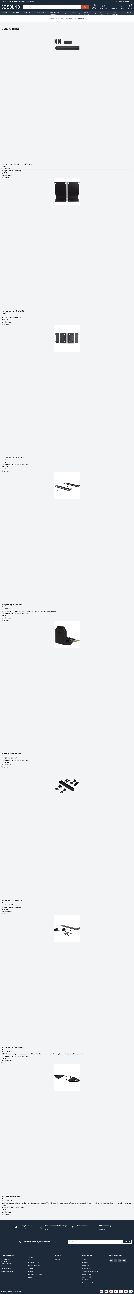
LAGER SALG (86, 1280)
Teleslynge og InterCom (90, 1271)
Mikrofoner (85, 1265)
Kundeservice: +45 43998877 (124, 1)
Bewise (20, 1291)
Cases (30, 1277)
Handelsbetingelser (34, 1263)
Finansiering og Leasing (35, 1274)
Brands (30, 1272)
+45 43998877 (6, 1268)
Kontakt (30, 1260)
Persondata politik (34, 1266)
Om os (30, 1257)
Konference (86, 1268)
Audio (84, 1260)
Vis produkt (5, 177)
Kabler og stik (86, 1274)
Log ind (57, 1260)
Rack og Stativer (87, 1277)
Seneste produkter (88, 1283)
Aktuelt (30, 1269)
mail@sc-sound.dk (7, 1272)
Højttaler (85, 1262)
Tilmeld (127, 1242)
